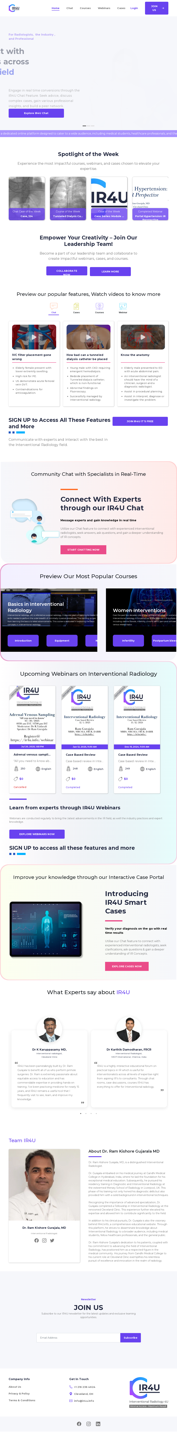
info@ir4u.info (81, 1400)
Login (134, 8)
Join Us (157, 8)
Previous (6, 1062)
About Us (15, 1386)
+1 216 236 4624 (82, 1387)
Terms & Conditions (22, 1400)
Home (55, 8)
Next (171, 1062)
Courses (85, 8)
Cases (121, 8)
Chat (69, 8)
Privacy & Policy (19, 1393)
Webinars (104, 8)
